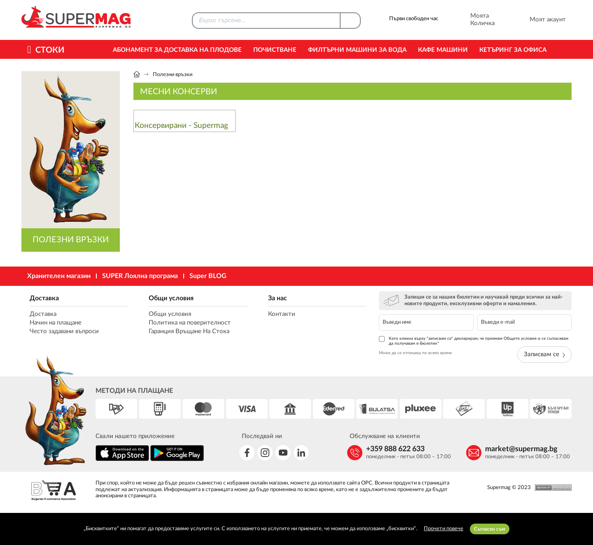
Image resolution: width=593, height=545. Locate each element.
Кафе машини (443, 50)
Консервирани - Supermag (181, 126)
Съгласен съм (489, 528)
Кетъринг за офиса (512, 50)
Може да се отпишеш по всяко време (415, 353)
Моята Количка (471, 19)
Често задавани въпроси (64, 331)
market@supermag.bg (521, 449)
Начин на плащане (56, 323)
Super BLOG (207, 276)
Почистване (274, 50)
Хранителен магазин (59, 276)
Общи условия (171, 298)
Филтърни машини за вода (357, 50)
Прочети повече (443, 528)
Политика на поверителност (190, 323)
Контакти (281, 314)
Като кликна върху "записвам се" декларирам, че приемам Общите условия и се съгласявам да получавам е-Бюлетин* (473, 341)
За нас (277, 298)
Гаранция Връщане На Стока (189, 331)
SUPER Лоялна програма (140, 276)
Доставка (44, 298)
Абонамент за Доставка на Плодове (177, 50)
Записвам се (544, 354)
